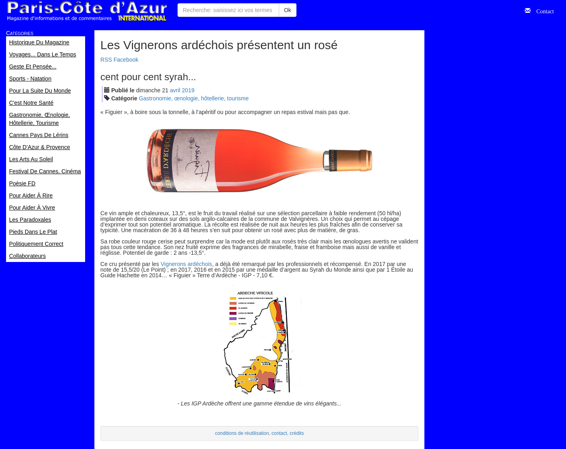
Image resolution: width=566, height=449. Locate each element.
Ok (287, 10)
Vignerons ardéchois (186, 264)
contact (279, 433)
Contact (542, 10)
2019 (188, 90)
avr (175, 90)
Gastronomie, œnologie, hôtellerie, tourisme (194, 98)
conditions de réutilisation (242, 433)
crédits (297, 433)
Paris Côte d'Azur (86, 11)
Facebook (126, 59)
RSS (106, 59)
